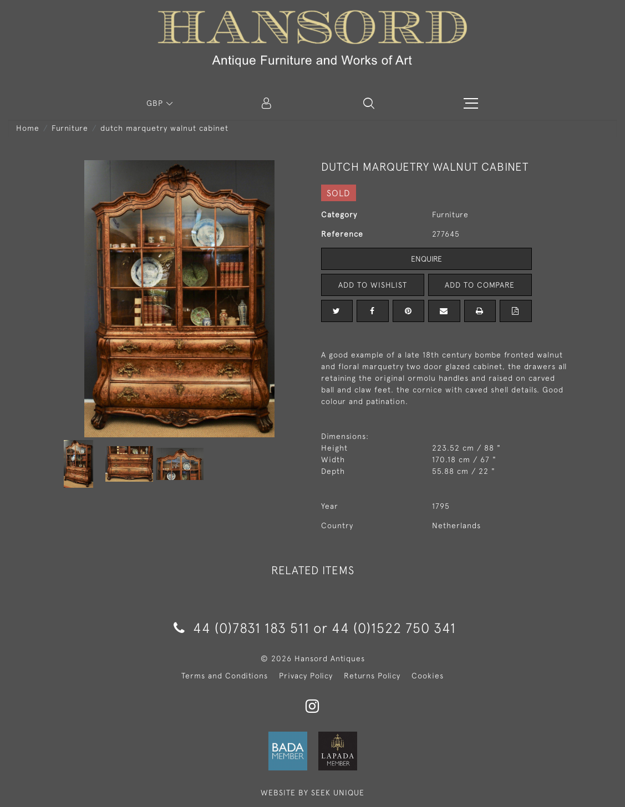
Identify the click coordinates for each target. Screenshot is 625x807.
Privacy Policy (306, 675)
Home (27, 128)
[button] (369, 103)
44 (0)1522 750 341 (394, 628)
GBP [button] (156, 103)
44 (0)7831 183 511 (241, 628)
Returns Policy (372, 675)
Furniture (70, 128)
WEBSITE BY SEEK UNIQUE (312, 792)
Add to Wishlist (372, 284)
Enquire (426, 258)
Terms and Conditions (224, 675)
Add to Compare (480, 284)
